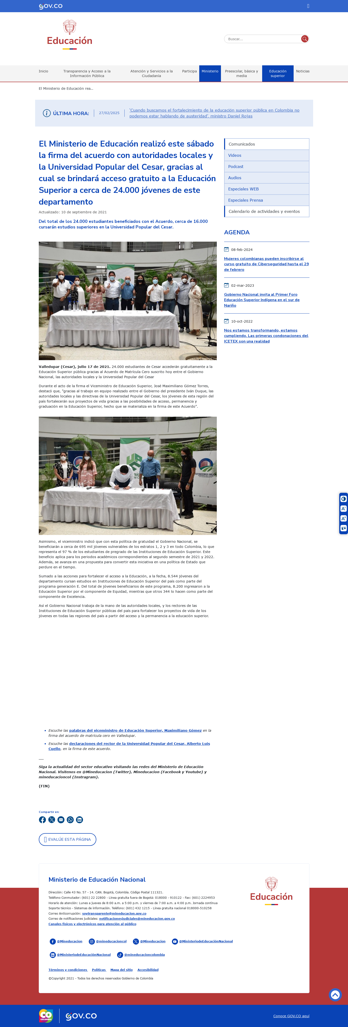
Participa (189, 71)
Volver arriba (335, 994)
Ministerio (210, 71)
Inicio (43, 71)
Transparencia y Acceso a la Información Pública (86, 73)
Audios (234, 178)
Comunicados (242, 144)
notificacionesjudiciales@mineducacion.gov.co (137, 918)
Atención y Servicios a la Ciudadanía (151, 73)
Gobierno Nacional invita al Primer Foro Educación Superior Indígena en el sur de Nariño (262, 300)
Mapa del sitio (121, 969)
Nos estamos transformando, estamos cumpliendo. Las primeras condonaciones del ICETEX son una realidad (266, 336)
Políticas (99, 969)
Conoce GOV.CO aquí (291, 1016)
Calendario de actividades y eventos (264, 211)
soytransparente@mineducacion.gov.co (114, 913)
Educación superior (278, 73)
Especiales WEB (243, 189)
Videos (234, 155)
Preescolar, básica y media (241, 73)
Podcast (235, 166)
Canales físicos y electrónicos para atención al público (92, 924)
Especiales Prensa (245, 200)
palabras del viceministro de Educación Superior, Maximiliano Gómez (135, 730)
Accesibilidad (148, 969)
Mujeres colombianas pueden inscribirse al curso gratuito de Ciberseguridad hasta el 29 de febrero (266, 264)
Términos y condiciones (68, 969)
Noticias (302, 71)
